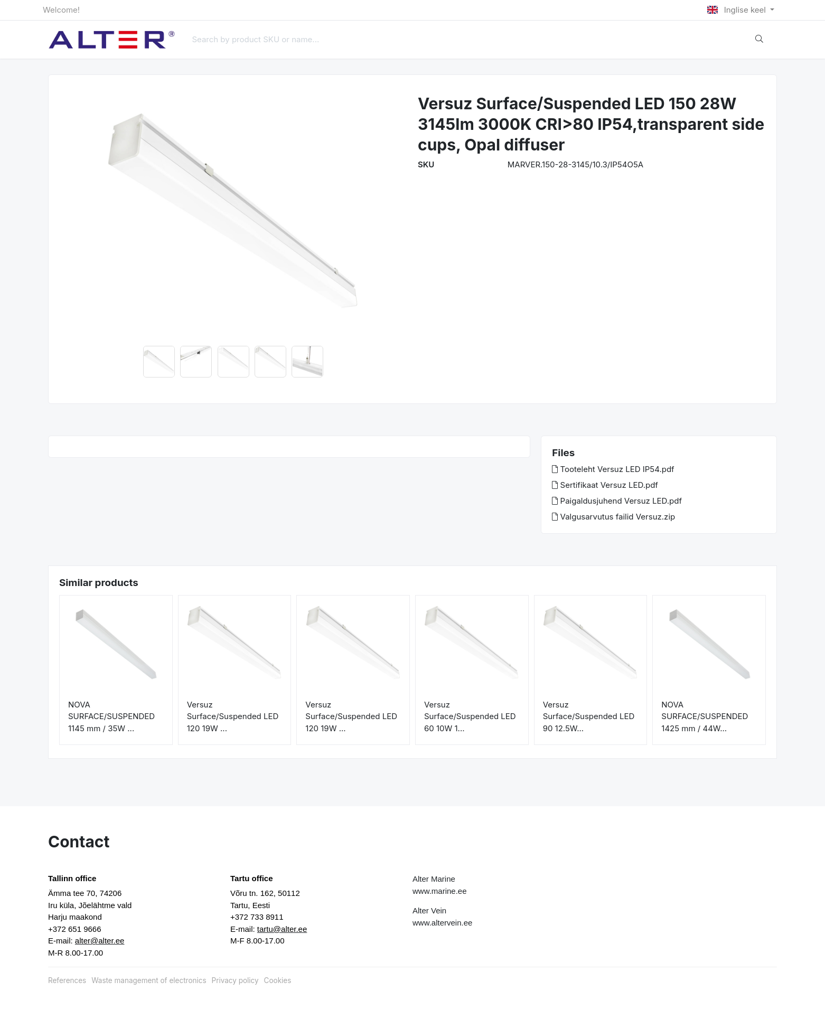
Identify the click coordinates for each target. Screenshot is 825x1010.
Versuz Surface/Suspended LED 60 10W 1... (470, 716)
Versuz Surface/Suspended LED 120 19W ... (233, 716)
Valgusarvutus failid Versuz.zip (613, 517)
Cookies (278, 980)
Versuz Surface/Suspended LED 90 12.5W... (589, 716)
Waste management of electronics (148, 980)
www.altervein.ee (442, 922)
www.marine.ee (439, 890)
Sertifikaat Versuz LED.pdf (605, 485)
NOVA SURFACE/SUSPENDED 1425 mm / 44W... (704, 716)
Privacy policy (235, 980)
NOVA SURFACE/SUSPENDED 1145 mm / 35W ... (111, 716)
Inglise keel (737, 10)
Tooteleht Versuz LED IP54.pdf (613, 469)
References (67, 980)
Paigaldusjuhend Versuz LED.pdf (617, 501)
